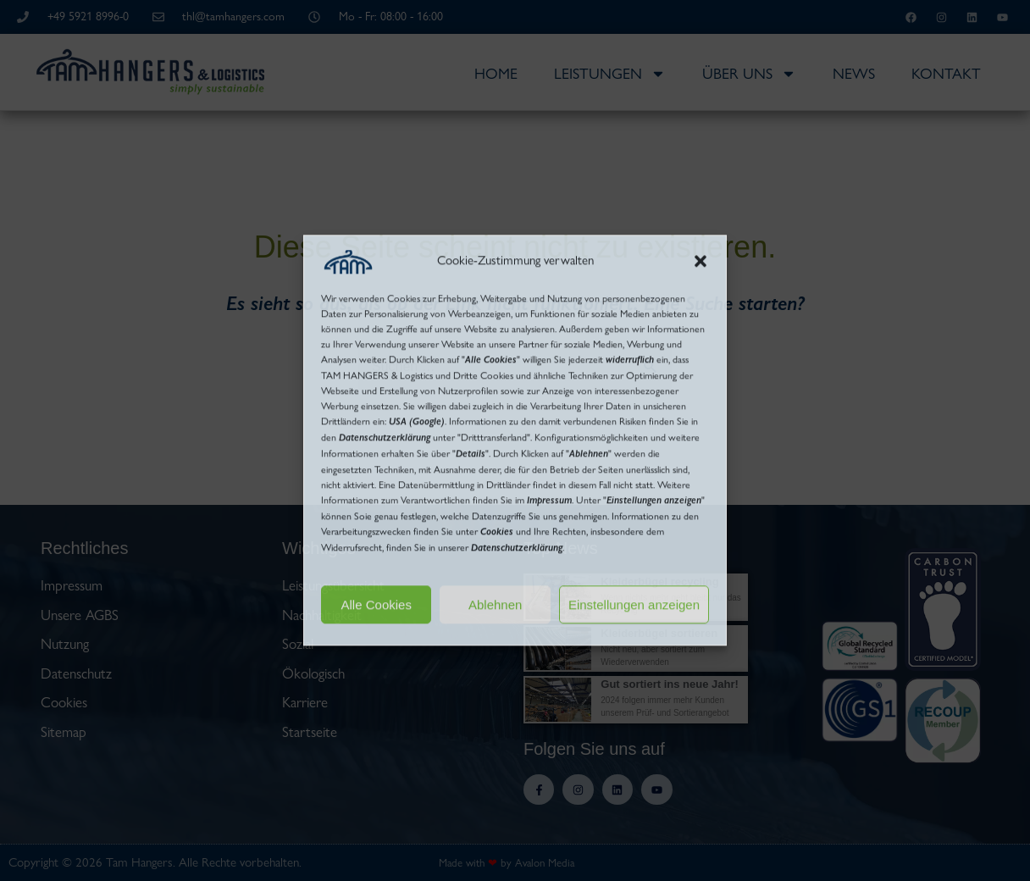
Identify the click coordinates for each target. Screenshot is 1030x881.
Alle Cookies (376, 604)
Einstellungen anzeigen (634, 604)
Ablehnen (495, 604)
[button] (700, 261)
